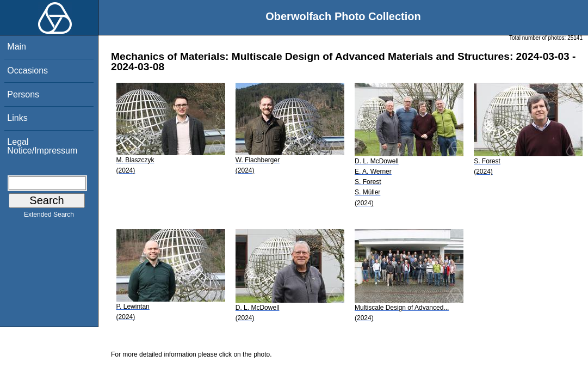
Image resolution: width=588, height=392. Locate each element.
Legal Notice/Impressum (42, 146)
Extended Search (49, 216)
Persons (23, 94)
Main (16, 46)
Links (17, 117)
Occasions (27, 70)
